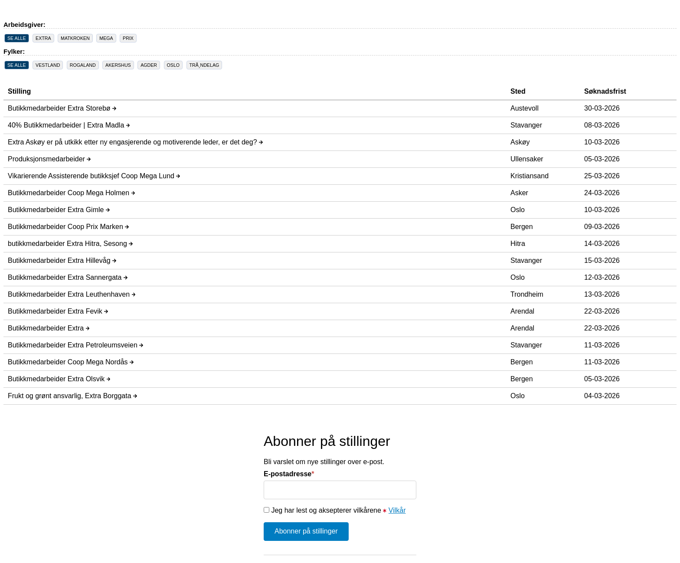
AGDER (149, 65)
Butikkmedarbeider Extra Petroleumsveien (75, 345)
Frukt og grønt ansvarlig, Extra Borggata (72, 395)
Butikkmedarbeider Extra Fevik (58, 311)
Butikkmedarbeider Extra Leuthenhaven (71, 294)
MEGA (106, 38)
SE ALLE (16, 38)
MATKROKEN (75, 38)
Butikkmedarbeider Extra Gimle (59, 209)
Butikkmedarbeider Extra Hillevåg (62, 260)
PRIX (128, 38)
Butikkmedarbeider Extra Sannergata (68, 277)
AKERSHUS (118, 65)
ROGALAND (83, 65)
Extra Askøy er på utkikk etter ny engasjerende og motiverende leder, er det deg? (135, 142)
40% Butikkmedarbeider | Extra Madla (69, 125)
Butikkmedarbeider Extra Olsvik (59, 379)
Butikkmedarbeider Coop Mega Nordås (71, 362)
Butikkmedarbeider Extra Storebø (62, 108)
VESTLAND (48, 65)
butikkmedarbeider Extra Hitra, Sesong (70, 243)
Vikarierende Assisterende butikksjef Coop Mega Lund (94, 176)
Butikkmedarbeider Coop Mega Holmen (71, 192)
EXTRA (43, 38)
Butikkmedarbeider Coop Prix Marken (68, 226)
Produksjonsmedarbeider (49, 159)
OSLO (173, 65)
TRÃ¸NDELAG (204, 65)
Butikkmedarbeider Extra (48, 328)
